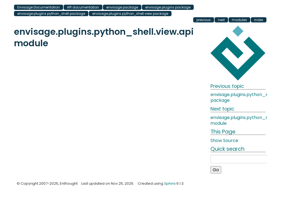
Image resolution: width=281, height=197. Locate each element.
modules (239, 20)
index (258, 20)
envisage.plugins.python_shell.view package (130, 13)
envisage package (122, 7)
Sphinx (170, 183)
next (221, 20)
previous (203, 20)
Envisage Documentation (38, 7)
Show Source (224, 140)
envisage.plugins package (167, 7)
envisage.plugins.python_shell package (51, 13)
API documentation (83, 7)
